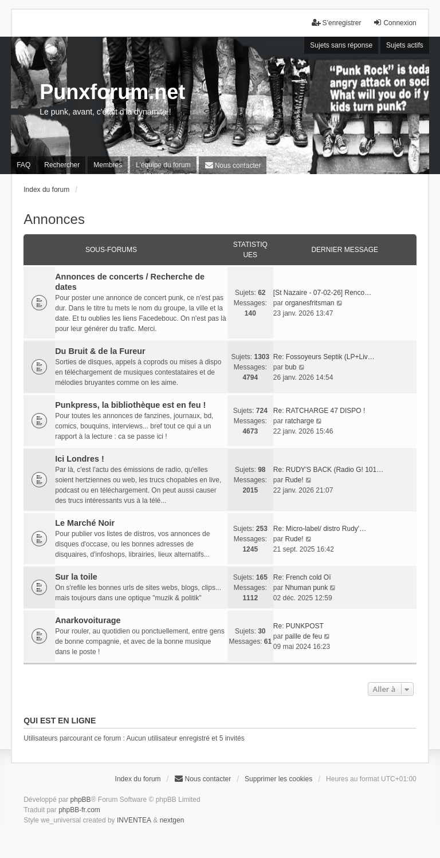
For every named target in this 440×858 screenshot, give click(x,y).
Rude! (294, 480)
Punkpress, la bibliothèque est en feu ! (130, 405)
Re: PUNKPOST (298, 626)
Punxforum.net (112, 92)
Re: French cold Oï (302, 577)
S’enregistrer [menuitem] (336, 22)
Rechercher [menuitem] (62, 165)
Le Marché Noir (85, 523)
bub (290, 367)
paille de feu (303, 636)
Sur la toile (76, 576)
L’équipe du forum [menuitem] (163, 165)
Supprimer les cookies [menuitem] (278, 779)
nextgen (172, 820)
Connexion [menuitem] (394, 22)
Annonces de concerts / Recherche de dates (130, 282)
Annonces (54, 219)
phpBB (80, 800)
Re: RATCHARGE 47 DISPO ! (319, 411)
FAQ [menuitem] (23, 165)
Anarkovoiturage (87, 620)
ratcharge (299, 421)
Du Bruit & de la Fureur (100, 351)
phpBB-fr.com (79, 810)
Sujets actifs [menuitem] (404, 45)
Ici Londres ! (79, 458)
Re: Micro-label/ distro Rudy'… (319, 529)
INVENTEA (134, 820)
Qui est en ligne (59, 720)
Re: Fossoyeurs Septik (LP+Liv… (324, 357)
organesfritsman (309, 303)
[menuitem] (233, 165)
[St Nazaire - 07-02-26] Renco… (322, 293)
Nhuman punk (306, 588)
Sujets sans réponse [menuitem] (341, 45)
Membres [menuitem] (107, 165)
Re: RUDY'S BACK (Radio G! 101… (328, 470)
